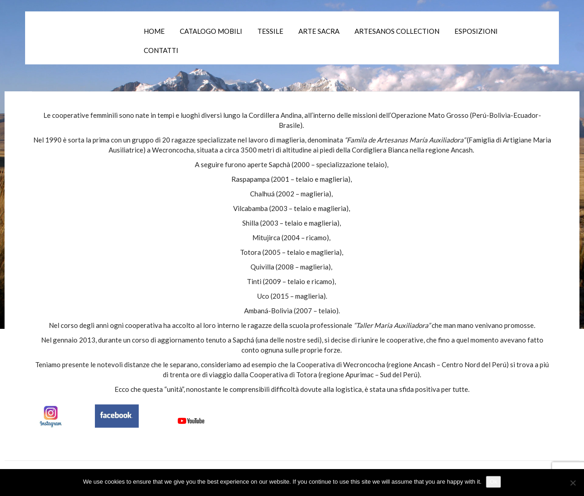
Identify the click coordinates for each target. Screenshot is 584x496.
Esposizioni (476, 31)
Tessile (270, 31)
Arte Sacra (318, 31)
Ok (493, 481)
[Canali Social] (123, 415)
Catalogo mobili (211, 31)
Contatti (161, 50)
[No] (572, 482)
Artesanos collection (397, 31)
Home (154, 31)
